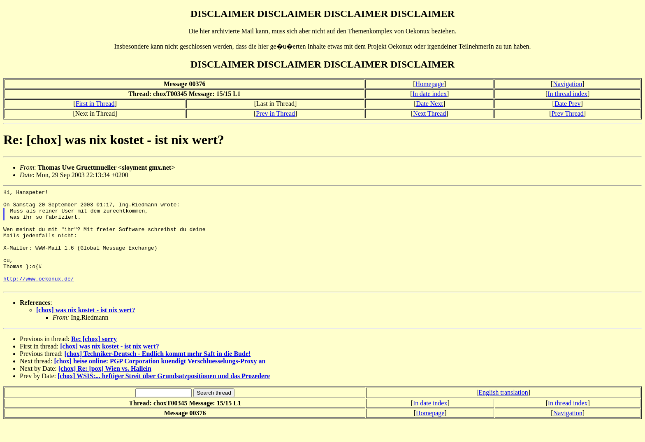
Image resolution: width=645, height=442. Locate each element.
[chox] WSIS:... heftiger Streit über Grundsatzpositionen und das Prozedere (164, 395)
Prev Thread (568, 113)
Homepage (429, 83)
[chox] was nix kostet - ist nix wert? (85, 329)
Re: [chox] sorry (94, 358)
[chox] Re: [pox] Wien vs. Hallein (104, 388)
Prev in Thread (275, 113)
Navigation (567, 83)
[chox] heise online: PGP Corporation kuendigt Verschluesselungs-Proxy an (160, 380)
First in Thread (95, 103)
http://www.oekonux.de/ (38, 297)
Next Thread (429, 113)
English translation (503, 412)
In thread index (567, 93)
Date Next (429, 103)
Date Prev (568, 103)
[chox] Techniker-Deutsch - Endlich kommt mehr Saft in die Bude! (157, 373)
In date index (430, 93)
